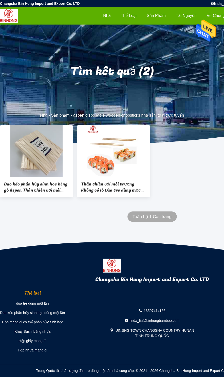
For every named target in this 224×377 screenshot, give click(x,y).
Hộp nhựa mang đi (32, 350)
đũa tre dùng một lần (32, 303)
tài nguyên (186, 15)
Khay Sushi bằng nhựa (32, 331)
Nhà (106, 15)
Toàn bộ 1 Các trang (152, 216)
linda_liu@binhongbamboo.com (154, 321)
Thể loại (129, 15)
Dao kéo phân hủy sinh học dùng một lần (32, 313)
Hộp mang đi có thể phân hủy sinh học (32, 322)
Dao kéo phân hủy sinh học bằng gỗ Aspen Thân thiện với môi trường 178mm (35, 187)
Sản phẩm (156, 15)
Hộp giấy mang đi (32, 341)
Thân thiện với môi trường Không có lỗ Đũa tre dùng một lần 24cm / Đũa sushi (111, 187)
